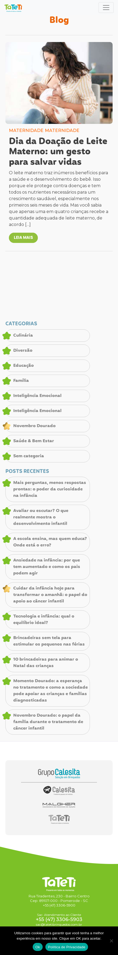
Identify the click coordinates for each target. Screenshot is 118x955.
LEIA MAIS (23, 238)
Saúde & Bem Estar (33, 441)
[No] (111, 940)
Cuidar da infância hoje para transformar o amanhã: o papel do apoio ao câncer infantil (50, 595)
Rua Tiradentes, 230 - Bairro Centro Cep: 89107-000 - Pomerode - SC (59, 898)
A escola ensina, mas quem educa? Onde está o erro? (50, 542)
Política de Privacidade (66, 947)
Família (21, 381)
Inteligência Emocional (37, 396)
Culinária (23, 335)
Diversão (22, 350)
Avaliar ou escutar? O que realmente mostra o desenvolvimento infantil (40, 517)
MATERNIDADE (26, 130)
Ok (37, 947)
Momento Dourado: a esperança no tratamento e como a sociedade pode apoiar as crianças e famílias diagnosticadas (50, 691)
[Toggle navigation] (106, 7)
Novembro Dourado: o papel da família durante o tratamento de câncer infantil (48, 722)
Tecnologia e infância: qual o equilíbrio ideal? (43, 619)
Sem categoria (28, 456)
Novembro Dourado (34, 426)
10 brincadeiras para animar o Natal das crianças (45, 662)
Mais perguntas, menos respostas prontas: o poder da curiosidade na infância (49, 489)
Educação (23, 366)
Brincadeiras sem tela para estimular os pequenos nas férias (49, 641)
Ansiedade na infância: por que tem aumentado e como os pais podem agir (46, 567)
